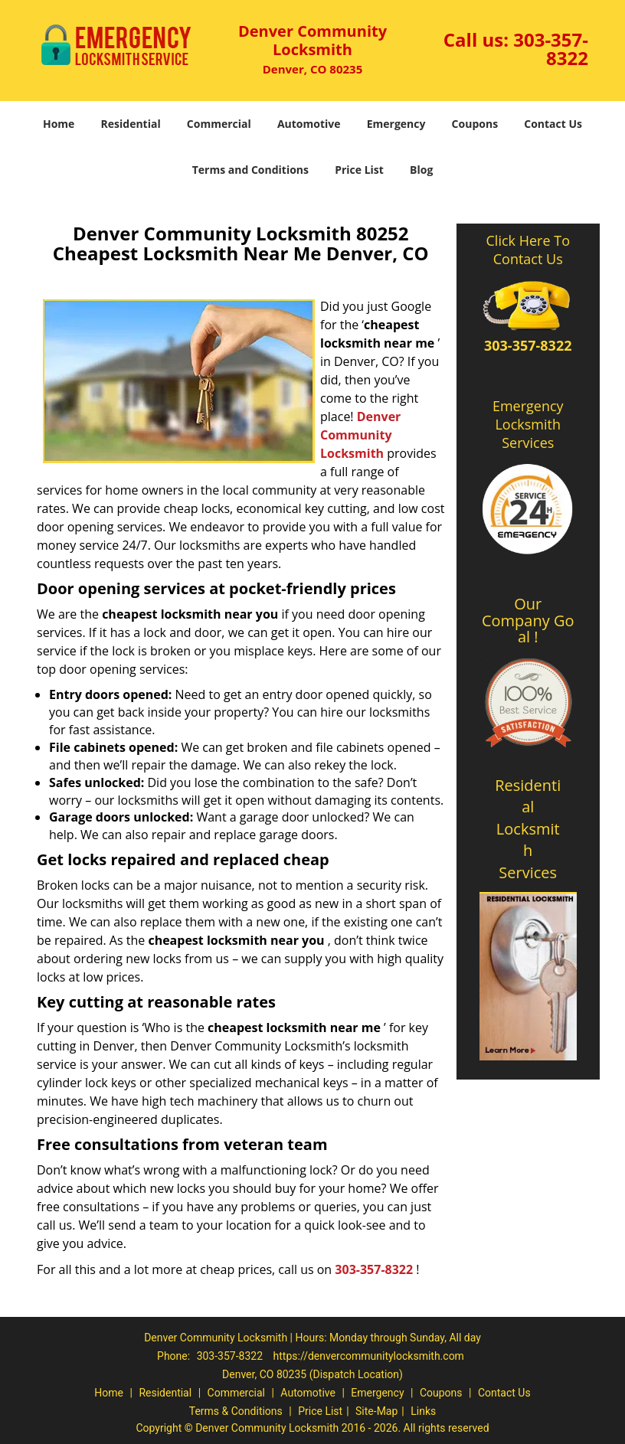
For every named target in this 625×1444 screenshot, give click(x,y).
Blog (421, 169)
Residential (131, 123)
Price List (359, 169)
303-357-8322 (550, 48)
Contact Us (553, 123)
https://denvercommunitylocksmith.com (368, 1356)
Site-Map (376, 1411)
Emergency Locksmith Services (528, 424)
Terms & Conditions (236, 1411)
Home (58, 123)
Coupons (475, 123)
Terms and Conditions (250, 169)
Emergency (396, 123)
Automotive (309, 123)
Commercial (219, 123)
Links (423, 1411)
